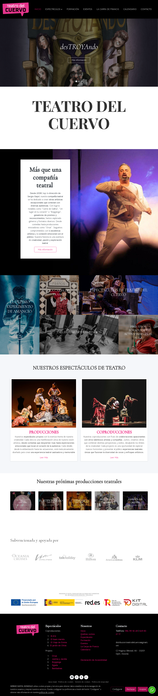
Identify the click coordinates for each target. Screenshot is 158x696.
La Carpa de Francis (90, 646)
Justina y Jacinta (59, 659)
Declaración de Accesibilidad (94, 660)
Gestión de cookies (82, 682)
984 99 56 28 (131, 631)
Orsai (54, 656)
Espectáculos (86, 637)
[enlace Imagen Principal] (43, 403)
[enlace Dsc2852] (114, 403)
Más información (79, 60)
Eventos (84, 643)
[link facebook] (72, 677)
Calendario (85, 649)
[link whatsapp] (86, 677)
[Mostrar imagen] (79, 599)
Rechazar (131, 689)
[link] (16, 9)
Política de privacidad (100, 682)
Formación (85, 640)
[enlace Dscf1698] (79, 334)
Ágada (55, 665)
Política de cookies (65, 682)
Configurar (117, 689)
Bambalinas (57, 668)
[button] (53, 9)
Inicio (83, 631)
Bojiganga (56, 662)
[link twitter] (81, 677)
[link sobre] (26, 630)
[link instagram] (77, 677)
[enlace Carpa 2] (59, 295)
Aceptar (142, 689)
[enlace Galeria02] (20, 314)
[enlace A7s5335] (118, 295)
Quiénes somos (88, 634)
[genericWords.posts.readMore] (22, 500)
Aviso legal (52, 682)
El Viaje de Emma (59, 642)
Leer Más (44, 457)
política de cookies (46, 692)
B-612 (53, 636)
